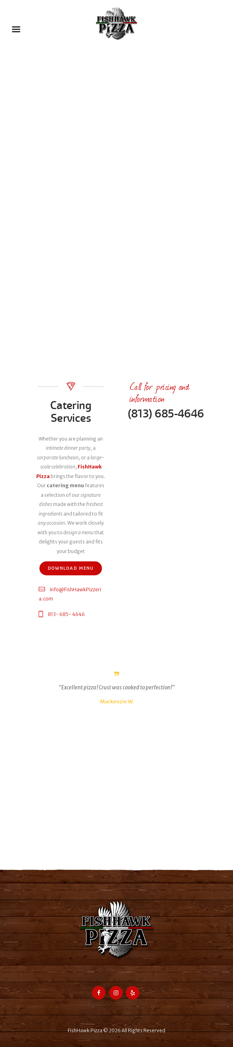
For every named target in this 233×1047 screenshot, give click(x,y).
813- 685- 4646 (66, 614)
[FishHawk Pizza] (116, 818)
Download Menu (71, 568)
